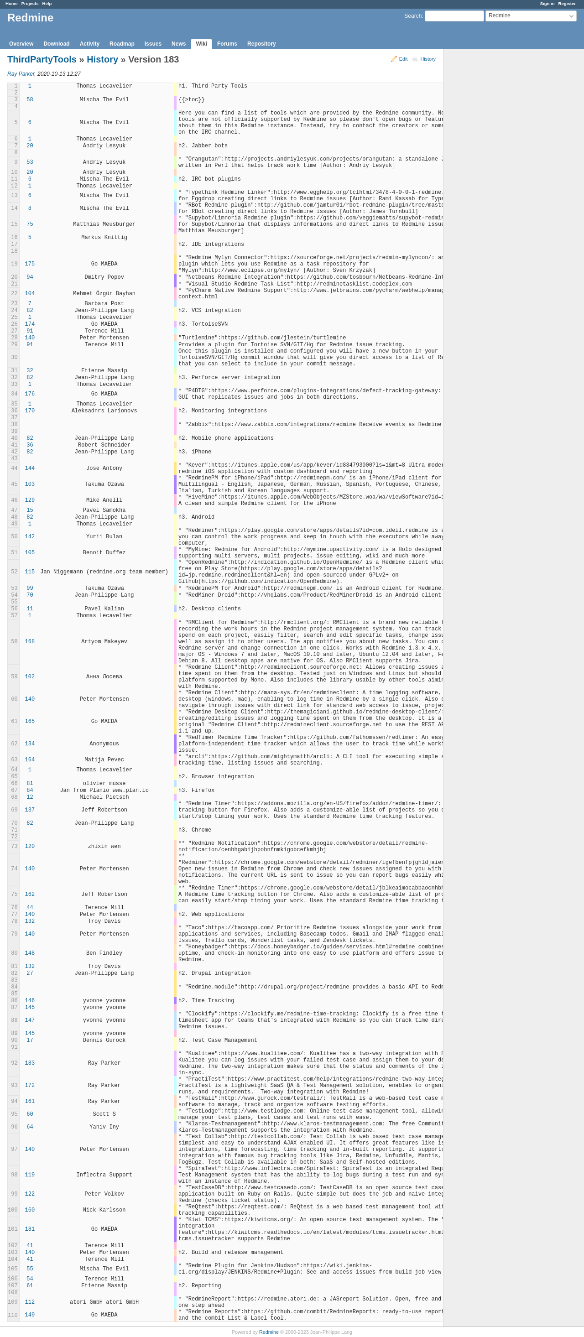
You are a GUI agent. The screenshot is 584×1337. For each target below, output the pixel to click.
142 (30, 537)
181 (30, 1229)
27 (29, 973)
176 (30, 394)
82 (29, 310)
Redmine (269, 1332)
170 (30, 411)
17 (29, 1040)
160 (30, 1210)
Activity (89, 44)
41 (29, 1246)
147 (30, 1020)
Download (56, 44)
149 (30, 1315)
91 (29, 331)
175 (30, 264)
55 (29, 1269)
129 (30, 500)
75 (29, 224)
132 (30, 921)
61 (29, 1286)
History (428, 59)
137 (30, 810)
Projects (30, 3)
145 (30, 1007)
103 (30, 484)
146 (30, 1001)
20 (29, 146)
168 (30, 642)
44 (29, 908)
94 (29, 277)
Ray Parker (20, 74)
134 (30, 744)
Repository (261, 44)
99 (29, 588)
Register (567, 3)
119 (30, 1175)
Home (11, 3)
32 (29, 371)
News (179, 44)
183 (30, 1063)
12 (29, 797)
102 (30, 677)
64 (29, 1127)
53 (29, 162)
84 (29, 790)
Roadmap (122, 44)
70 (29, 595)
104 (30, 294)
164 (30, 760)
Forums (227, 44)
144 (30, 468)
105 (30, 553)
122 (30, 1194)
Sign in (547, 3)
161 (30, 1101)
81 (29, 783)
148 (30, 953)
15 (29, 510)
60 (29, 1114)
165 (30, 721)
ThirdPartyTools (42, 59)
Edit (403, 59)
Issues (153, 44)
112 (30, 1302)
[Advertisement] (489, 192)
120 (30, 846)
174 (30, 324)
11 (29, 609)
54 (29, 1279)
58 (29, 100)
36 (29, 445)
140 (30, 338)
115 (30, 572)
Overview (21, 44)
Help (47, 3)
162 (30, 894)
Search (413, 16)
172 (30, 1085)
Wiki (201, 44)
